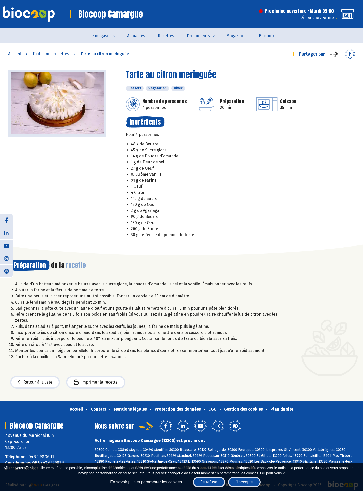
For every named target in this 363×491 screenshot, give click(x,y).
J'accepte (244, 482)
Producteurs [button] (198, 35)
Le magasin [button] (100, 35)
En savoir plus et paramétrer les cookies (146, 482)
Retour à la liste (35, 382)
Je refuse (209, 482)
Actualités (136, 35)
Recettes (166, 35)
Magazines (236, 35)
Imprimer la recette (96, 382)
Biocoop (266, 35)
